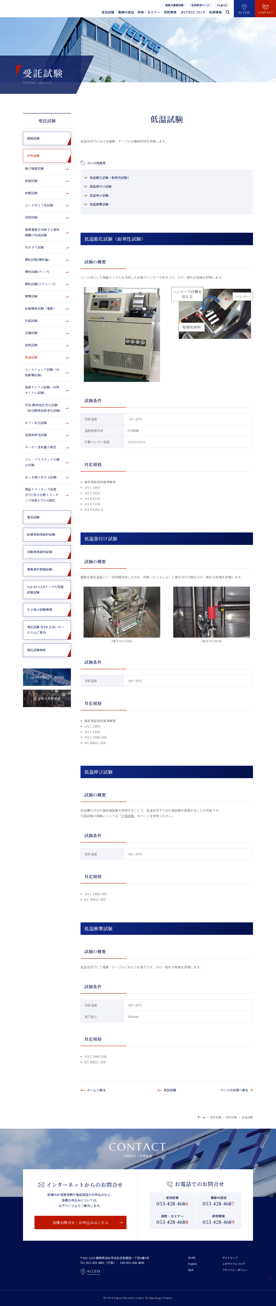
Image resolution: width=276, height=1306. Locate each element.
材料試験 (33, 155)
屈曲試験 (31, 181)
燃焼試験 (33, 138)
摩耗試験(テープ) (37, 271)
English (193, 1264)
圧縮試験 (31, 333)
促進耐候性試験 (36, 435)
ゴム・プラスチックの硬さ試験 (42, 462)
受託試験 (47, 121)
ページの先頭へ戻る (234, 1090)
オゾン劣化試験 (36, 423)
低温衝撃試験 (99, 204)
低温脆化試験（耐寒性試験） (110, 177)
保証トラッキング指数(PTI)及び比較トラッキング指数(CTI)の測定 (41, 495)
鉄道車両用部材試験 (41, 534)
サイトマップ (230, 1258)
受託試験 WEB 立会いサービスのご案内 (45, 630)
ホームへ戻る (96, 1090)
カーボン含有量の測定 (40, 447)
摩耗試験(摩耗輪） (38, 259)
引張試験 (127, 816)
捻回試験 (31, 217)
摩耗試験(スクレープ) (40, 284)
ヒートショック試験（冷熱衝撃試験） (42, 372)
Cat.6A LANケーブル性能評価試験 (45, 589)
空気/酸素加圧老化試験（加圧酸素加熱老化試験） (44, 408)
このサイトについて (234, 1264)
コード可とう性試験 (39, 205)
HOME (192, 1258)
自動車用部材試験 (39, 552)
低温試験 (31, 357)
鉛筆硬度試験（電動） (40, 308)
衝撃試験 (31, 296)
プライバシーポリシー (236, 1270)
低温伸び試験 (99, 195)
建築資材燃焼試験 (39, 569)
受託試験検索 (36, 650)
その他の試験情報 (39, 609)
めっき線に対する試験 (40, 477)
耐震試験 (31, 193)
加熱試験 (31, 345)
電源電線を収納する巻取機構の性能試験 (42, 232)
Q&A (191, 1270)
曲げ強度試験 (34, 168)
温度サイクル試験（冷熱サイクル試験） (42, 390)
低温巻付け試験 (101, 186)
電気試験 (33, 517)
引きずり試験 (34, 247)
